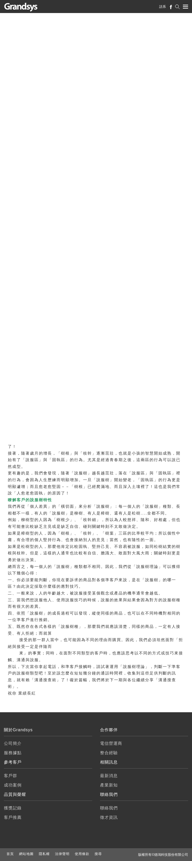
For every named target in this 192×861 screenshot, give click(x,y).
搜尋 (98, 854)
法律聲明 (62, 854)
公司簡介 (13, 743)
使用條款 (82, 854)
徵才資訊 (109, 817)
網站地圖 (26, 854)
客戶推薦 (13, 817)
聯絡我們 (109, 808)
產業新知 (109, 785)
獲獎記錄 (13, 808)
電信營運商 (111, 743)
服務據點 (13, 753)
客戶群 (10, 775)
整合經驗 (109, 753)
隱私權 (44, 854)
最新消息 (109, 775)
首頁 (10, 854)
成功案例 (13, 785)
